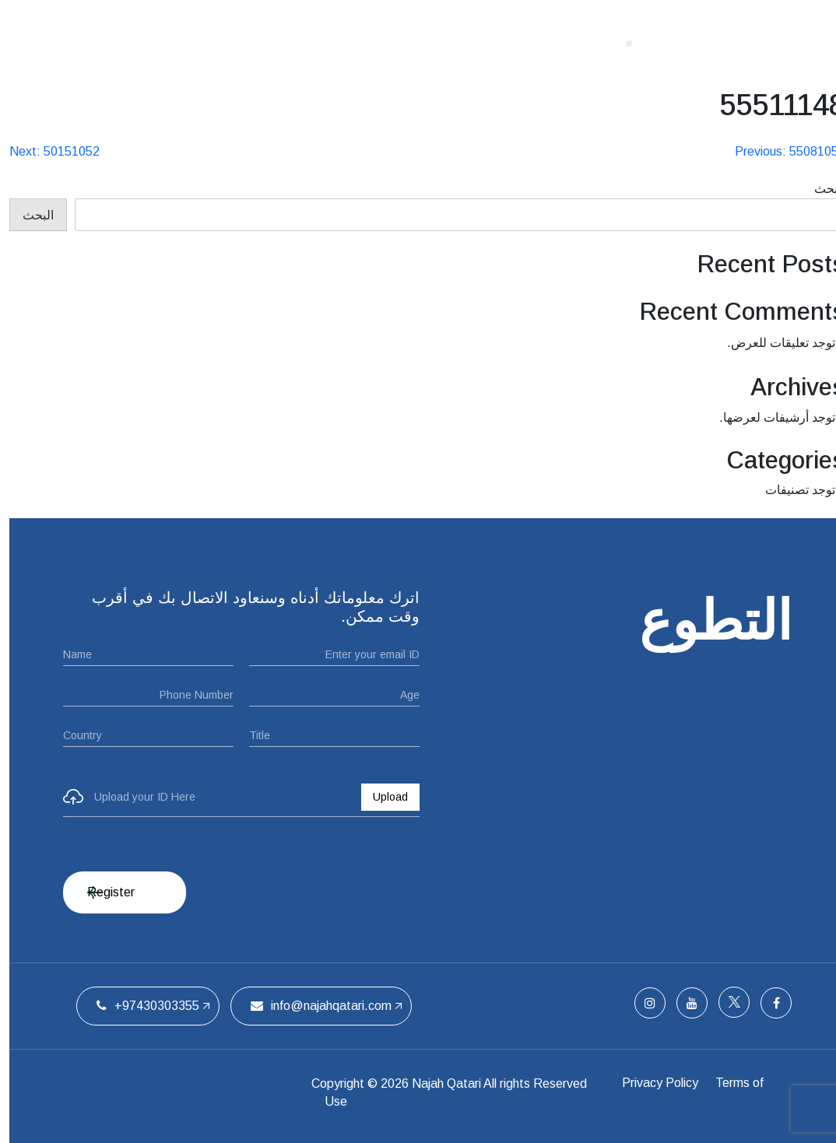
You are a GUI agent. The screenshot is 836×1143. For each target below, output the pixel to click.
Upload (381, 797)
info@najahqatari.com (311, 1005)
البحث (820, 188)
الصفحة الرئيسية (529, 43)
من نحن (438, 43)
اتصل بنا (211, 43)
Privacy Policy (657, 1083)
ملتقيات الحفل (353, 43)
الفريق (274, 43)
